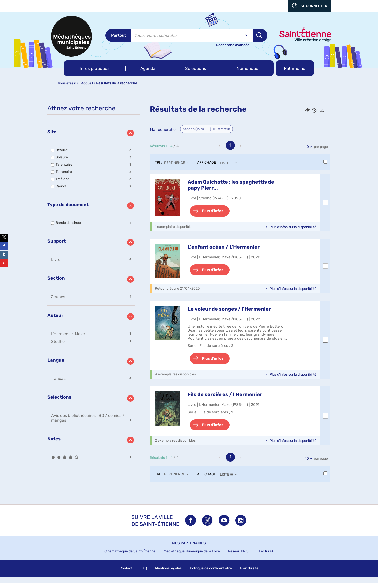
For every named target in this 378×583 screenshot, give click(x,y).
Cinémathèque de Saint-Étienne (130, 557)
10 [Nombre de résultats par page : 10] (307, 146)
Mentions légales (168, 574)
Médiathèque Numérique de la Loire (192, 557)
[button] (95, 68)
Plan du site (249, 574)
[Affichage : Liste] (230, 163)
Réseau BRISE (239, 557)
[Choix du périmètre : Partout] (118, 35)
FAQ (144, 574)
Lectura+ (266, 557)
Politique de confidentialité (211, 574)
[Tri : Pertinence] (177, 163)
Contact (126, 574)
